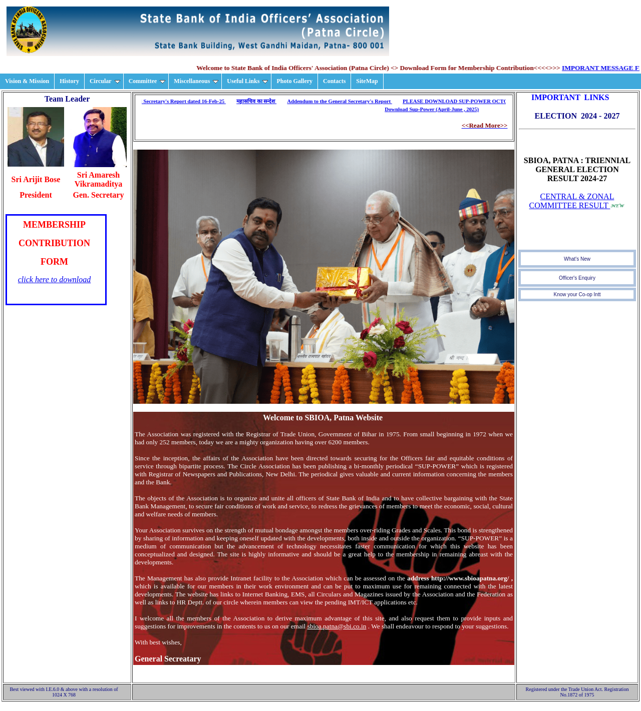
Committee (147, 81)
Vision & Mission (27, 81)
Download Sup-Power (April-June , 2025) (433, 109)
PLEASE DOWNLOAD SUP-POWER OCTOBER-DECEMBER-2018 (484, 101)
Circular (105, 81)
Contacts (334, 81)
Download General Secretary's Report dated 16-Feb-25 (164, 101)
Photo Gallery (294, 81)
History (69, 81)
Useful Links (247, 81)
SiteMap (367, 81)
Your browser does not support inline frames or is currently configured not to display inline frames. (56, 259)
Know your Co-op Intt (577, 294)
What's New (577, 259)
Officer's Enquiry (577, 278)
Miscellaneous (196, 81)
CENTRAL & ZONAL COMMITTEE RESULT (571, 201)
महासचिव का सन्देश (257, 101)
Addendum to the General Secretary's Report (340, 101)
